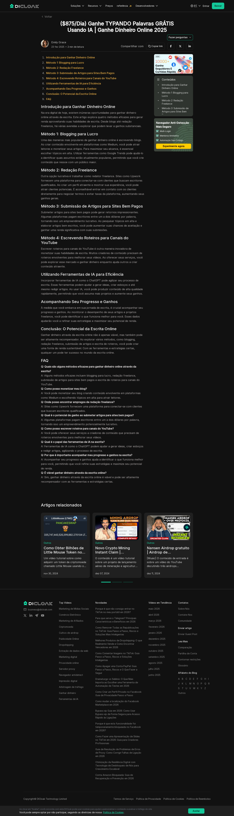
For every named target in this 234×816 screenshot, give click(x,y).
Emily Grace (58, 42)
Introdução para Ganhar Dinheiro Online (70, 57)
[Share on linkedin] (30, 615)
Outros (47, 542)
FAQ (48, 99)
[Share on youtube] (42, 615)
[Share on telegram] (36, 615)
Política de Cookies (173, 798)
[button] (195, 5)
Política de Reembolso (199, 798)
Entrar (206, 6)
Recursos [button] (95, 5)
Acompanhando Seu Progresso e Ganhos (71, 88)
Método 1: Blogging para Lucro (65, 62)
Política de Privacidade (148, 798)
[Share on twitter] (25, 615)
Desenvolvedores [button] (147, 5)
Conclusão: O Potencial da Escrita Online (71, 93)
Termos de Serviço (123, 798)
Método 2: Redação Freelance (65, 67)
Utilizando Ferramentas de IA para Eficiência (73, 83)
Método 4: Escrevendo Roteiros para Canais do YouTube (81, 78)
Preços (109, 5)
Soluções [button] (77, 5)
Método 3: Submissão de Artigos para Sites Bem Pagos (80, 73)
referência (122, 5)
